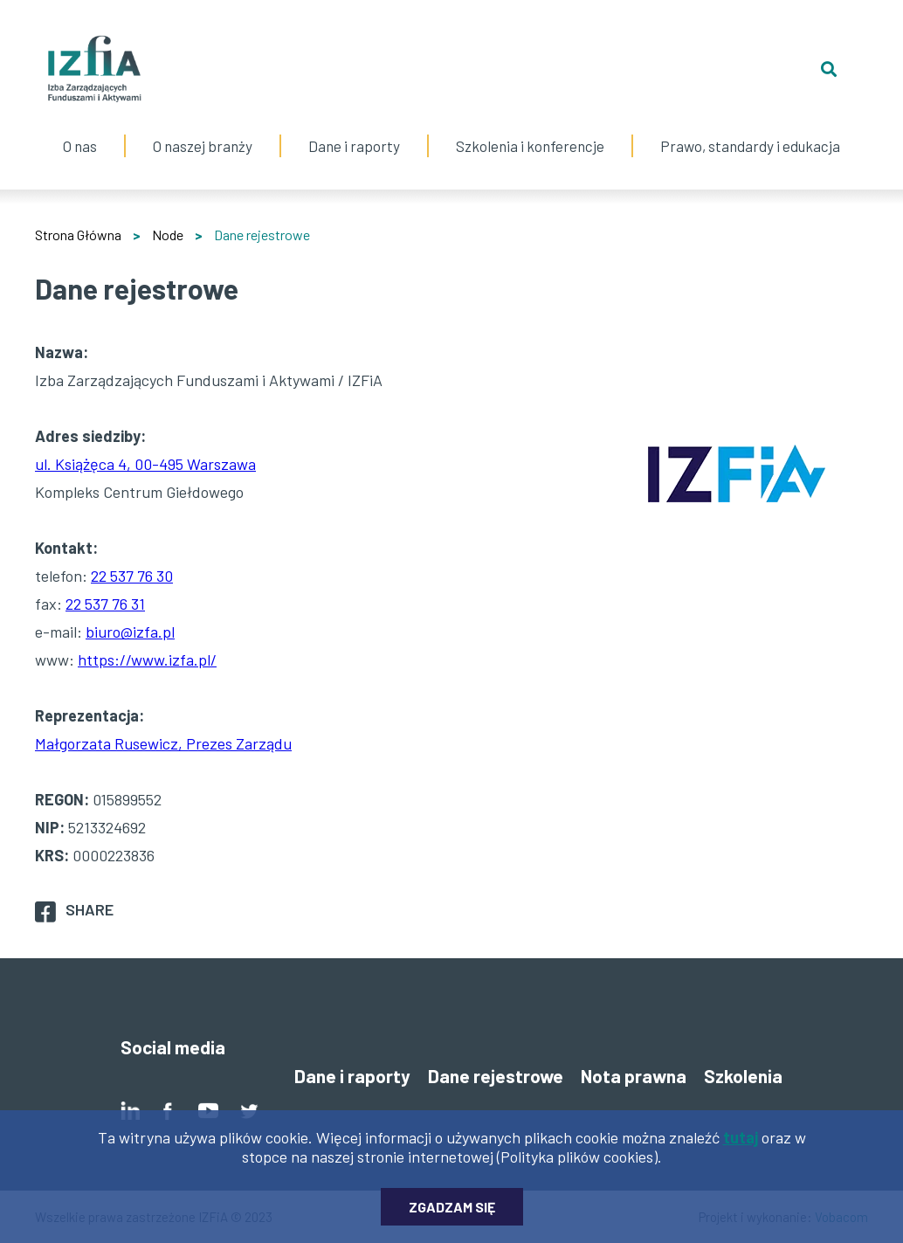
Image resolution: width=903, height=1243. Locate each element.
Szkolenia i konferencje (530, 128)
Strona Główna (78, 234)
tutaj (740, 1143)
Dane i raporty (354, 146)
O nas (80, 128)
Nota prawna (633, 1076)
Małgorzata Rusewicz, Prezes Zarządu (163, 743)
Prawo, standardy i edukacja (750, 128)
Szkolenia (743, 1076)
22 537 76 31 (105, 603)
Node (167, 234)
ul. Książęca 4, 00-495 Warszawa (145, 463)
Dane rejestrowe (495, 1076)
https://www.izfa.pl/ (147, 659)
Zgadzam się (452, 1213)
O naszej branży (202, 128)
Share (89, 909)
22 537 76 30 (132, 575)
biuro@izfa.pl (130, 631)
